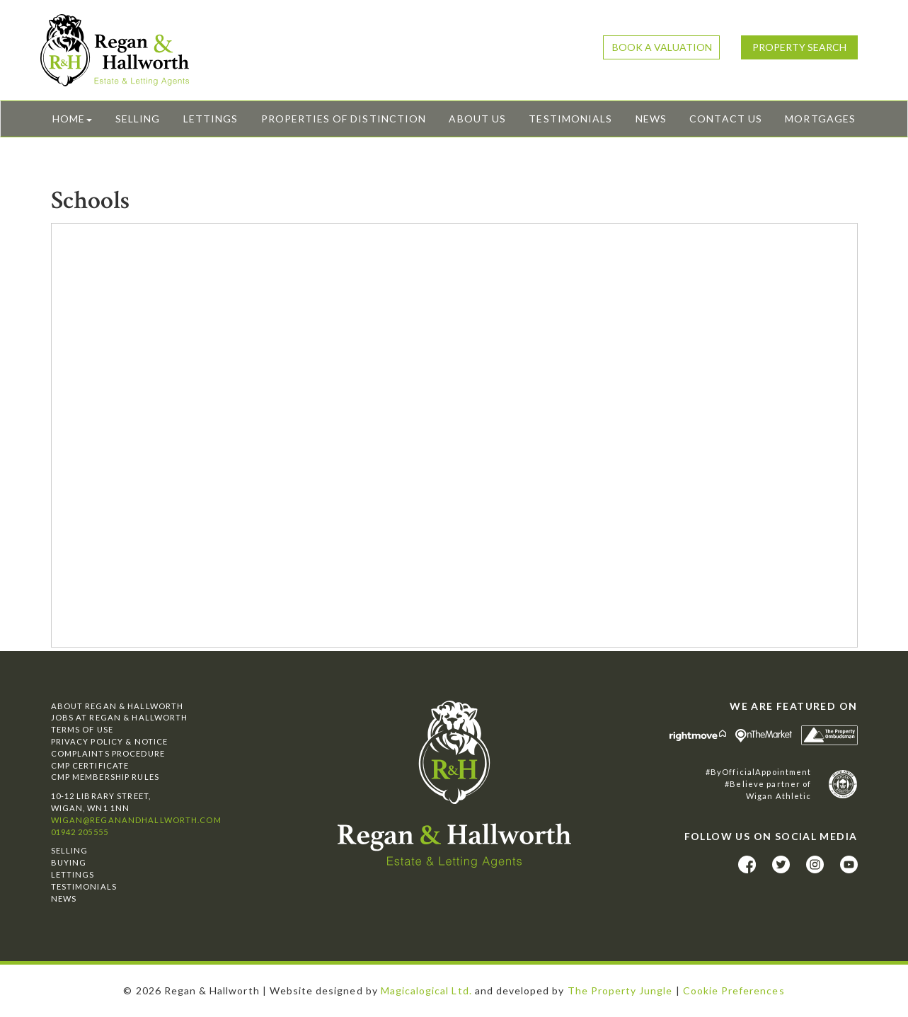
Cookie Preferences (734, 990)
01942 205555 (79, 832)
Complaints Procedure (108, 753)
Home (72, 119)
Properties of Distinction (343, 119)
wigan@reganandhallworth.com (136, 819)
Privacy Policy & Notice (109, 741)
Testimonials (570, 119)
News (651, 119)
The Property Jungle (620, 990)
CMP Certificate (90, 765)
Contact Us (725, 119)
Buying (69, 862)
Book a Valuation (662, 47)
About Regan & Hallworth (117, 706)
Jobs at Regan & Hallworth (119, 717)
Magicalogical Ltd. (426, 990)
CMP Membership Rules (105, 776)
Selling (137, 119)
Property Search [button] (799, 47)
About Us (477, 119)
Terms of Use (82, 729)
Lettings (210, 119)
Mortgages (820, 119)
